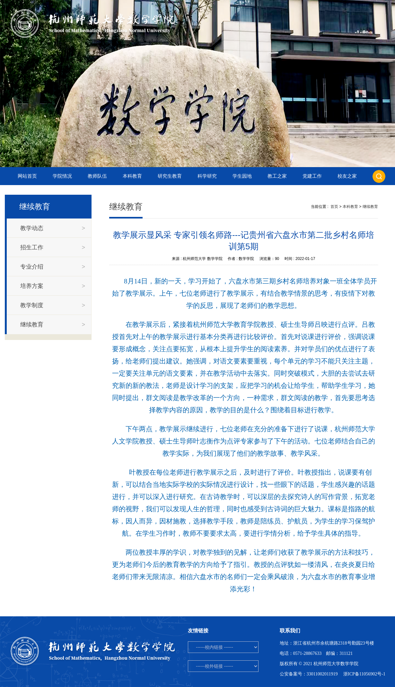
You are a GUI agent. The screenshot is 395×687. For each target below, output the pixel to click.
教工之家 (277, 176)
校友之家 (347, 176)
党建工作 (312, 176)
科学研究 (207, 176)
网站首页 (27, 176)
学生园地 (242, 176)
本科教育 (132, 176)
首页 (334, 206)
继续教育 (370, 206)
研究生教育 (170, 176)
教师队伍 (97, 176)
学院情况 (62, 176)
